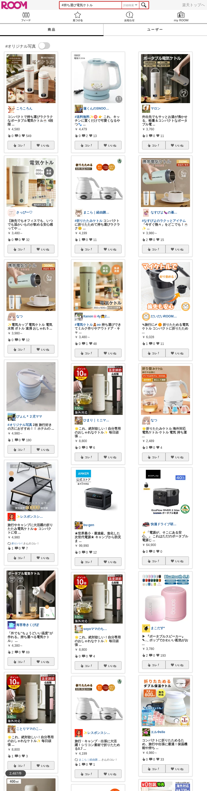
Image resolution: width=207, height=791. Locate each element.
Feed (26, 16)
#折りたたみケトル (88, 221)
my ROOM (181, 16)
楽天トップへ (193, 5)
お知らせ (129, 16)
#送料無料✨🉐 (86, 117)
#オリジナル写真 (20, 425)
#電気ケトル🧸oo (88, 325)
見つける (78, 16)
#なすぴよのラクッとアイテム (164, 221)
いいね (45, 145)
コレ (22, 145)
